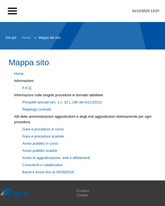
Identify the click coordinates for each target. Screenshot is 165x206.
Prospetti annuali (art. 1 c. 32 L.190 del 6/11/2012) (62, 102)
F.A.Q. (27, 88)
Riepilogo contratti (36, 109)
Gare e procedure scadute (43, 136)
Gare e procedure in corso (43, 129)
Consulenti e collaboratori (42, 165)
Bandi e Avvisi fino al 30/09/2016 (48, 172)
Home (26, 38)
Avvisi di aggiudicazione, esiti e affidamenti (56, 158)
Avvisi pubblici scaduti (39, 151)
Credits (82, 195)
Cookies (82, 191)
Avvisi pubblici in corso (40, 143)
